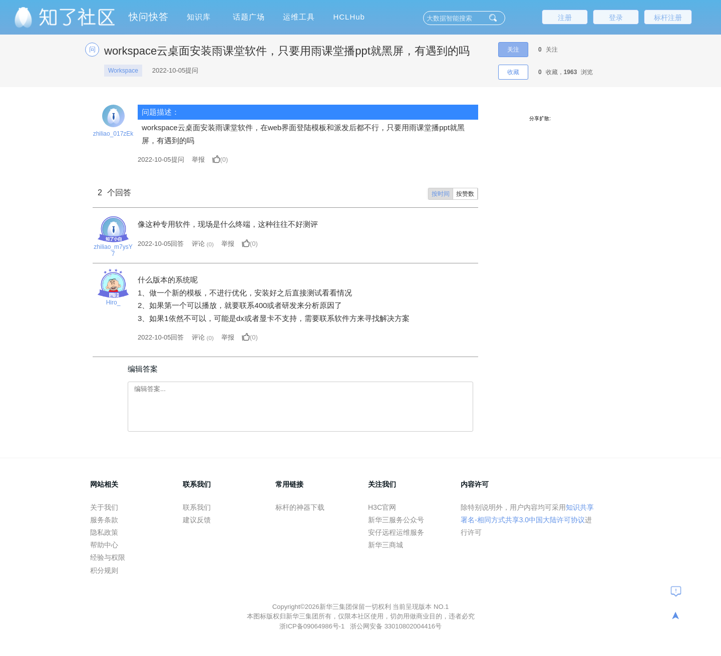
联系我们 (197, 507)
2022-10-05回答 (161, 243)
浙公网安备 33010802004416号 (396, 626)
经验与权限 (107, 557)
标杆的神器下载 (299, 507)
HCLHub (349, 17)
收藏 (513, 72)
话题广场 (249, 17)
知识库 (199, 17)
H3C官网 (382, 507)
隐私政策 (104, 532)
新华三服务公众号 (396, 520)
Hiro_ (113, 302)
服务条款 (104, 520)
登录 (616, 18)
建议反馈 (197, 520)
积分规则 (104, 570)
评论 (198, 243)
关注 (513, 49)
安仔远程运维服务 (396, 532)
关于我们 (104, 507)
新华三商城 (385, 545)
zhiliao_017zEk (113, 133)
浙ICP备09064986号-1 (312, 626)
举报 (198, 159)
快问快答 (149, 17)
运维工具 (299, 17)
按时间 (441, 193)
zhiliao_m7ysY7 (113, 250)
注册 (565, 18)
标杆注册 (668, 18)
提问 (161, 159)
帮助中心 (104, 545)
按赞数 (465, 193)
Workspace (123, 70)
